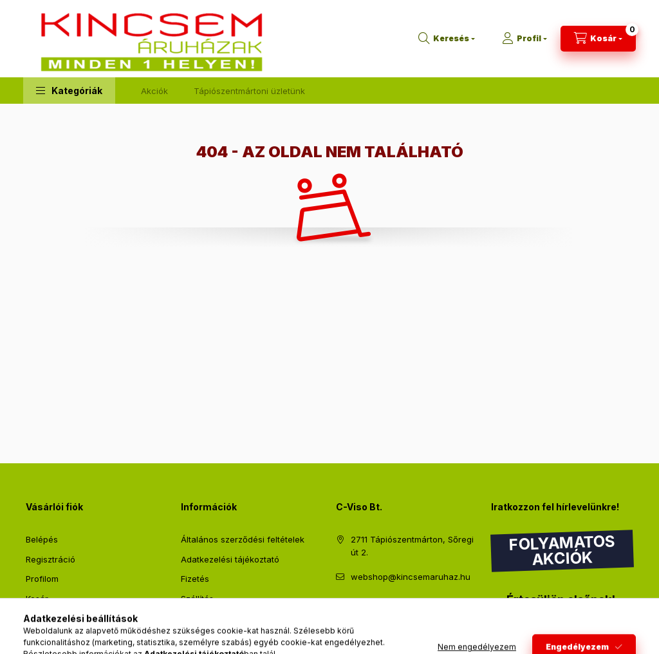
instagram (417, 609)
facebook (340, 609)
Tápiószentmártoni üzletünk (249, 91)
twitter (365, 609)
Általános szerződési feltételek (242, 539)
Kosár (37, 598)
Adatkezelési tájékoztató (230, 559)
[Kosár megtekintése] (598, 39)
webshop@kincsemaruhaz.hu (410, 577)
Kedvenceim (50, 618)
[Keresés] (446, 39)
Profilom (42, 578)
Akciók (154, 91)
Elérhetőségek (209, 618)
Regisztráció (50, 559)
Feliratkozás (533, 626)
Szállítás (197, 598)
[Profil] (524, 39)
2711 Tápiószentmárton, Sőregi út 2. (412, 545)
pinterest (391, 609)
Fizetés (195, 578)
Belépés (42, 539)
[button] (69, 90)
